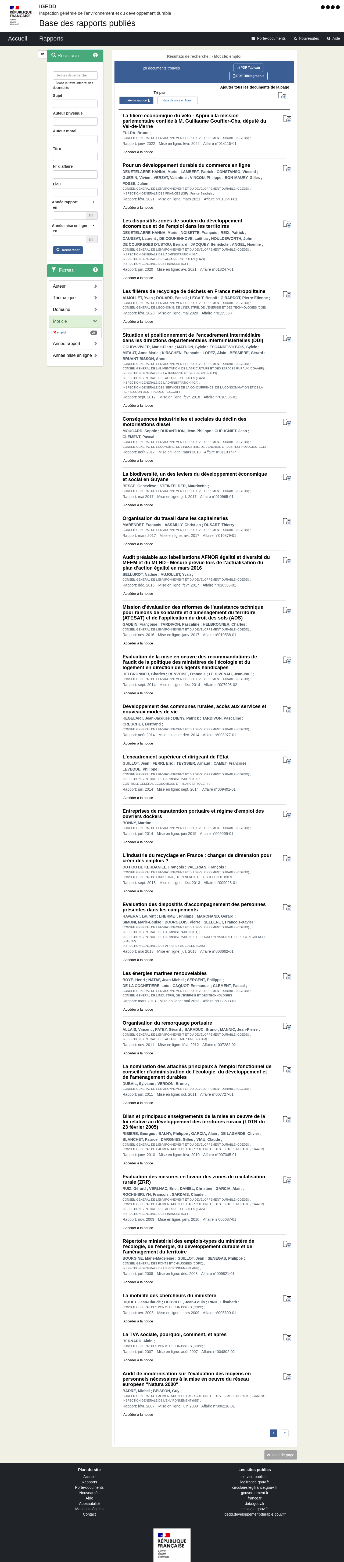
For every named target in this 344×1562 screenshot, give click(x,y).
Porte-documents (89, 1487)
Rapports (89, 1482)
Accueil (89, 1477)
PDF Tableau (248, 67)
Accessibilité (89, 1503)
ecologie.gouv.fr (255, 1509)
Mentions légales (89, 1509)
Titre (57, 148)
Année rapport (66, 343)
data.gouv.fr (254, 1503)
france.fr (254, 1498)
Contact (89, 1514)
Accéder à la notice (138, 152)
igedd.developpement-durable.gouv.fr (255, 1514)
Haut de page (280, 1455)
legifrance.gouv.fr (254, 1482)
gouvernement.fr (254, 1493)
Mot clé (60, 321)
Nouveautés (89, 1493)
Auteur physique (68, 113)
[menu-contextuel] (54, 82)
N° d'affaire (63, 166)
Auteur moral (64, 131)
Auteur (59, 286)
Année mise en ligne (72, 355)
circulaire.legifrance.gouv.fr (254, 1487)
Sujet (57, 95)
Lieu (57, 184)
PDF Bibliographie (248, 76)
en (55, 207)
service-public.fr (254, 1477)
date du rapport (136, 100)
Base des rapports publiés (87, 23)
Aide (89, 1498)
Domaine (61, 309)
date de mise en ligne (177, 100)
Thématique (64, 297)
